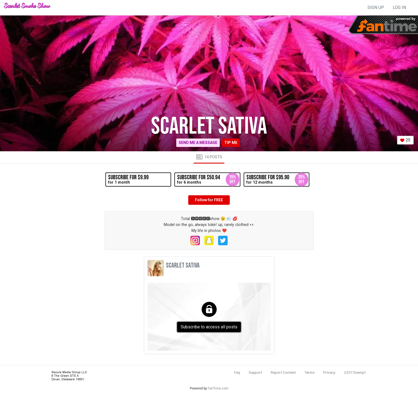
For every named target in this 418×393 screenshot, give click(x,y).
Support (255, 372)
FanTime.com (218, 388)
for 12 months (277, 179)
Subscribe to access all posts (209, 326)
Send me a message (198, 142)
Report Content (283, 372)
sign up (375, 7)
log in (399, 7)
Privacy (329, 372)
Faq (237, 372)
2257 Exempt (355, 372)
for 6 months (208, 179)
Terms (309, 372)
